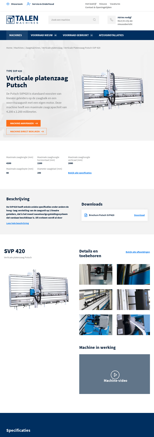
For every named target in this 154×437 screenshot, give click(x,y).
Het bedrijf (90, 3)
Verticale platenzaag (52, 47)
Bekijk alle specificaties (80, 172)
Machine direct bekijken (25, 131)
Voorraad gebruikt (78, 35)
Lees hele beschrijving (17, 223)
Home (9, 47)
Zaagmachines (33, 47)
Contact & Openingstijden (98, 7)
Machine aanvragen (22, 123)
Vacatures (115, 3)
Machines (15, 35)
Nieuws (103, 3)
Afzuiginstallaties (111, 35)
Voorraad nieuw (44, 35)
